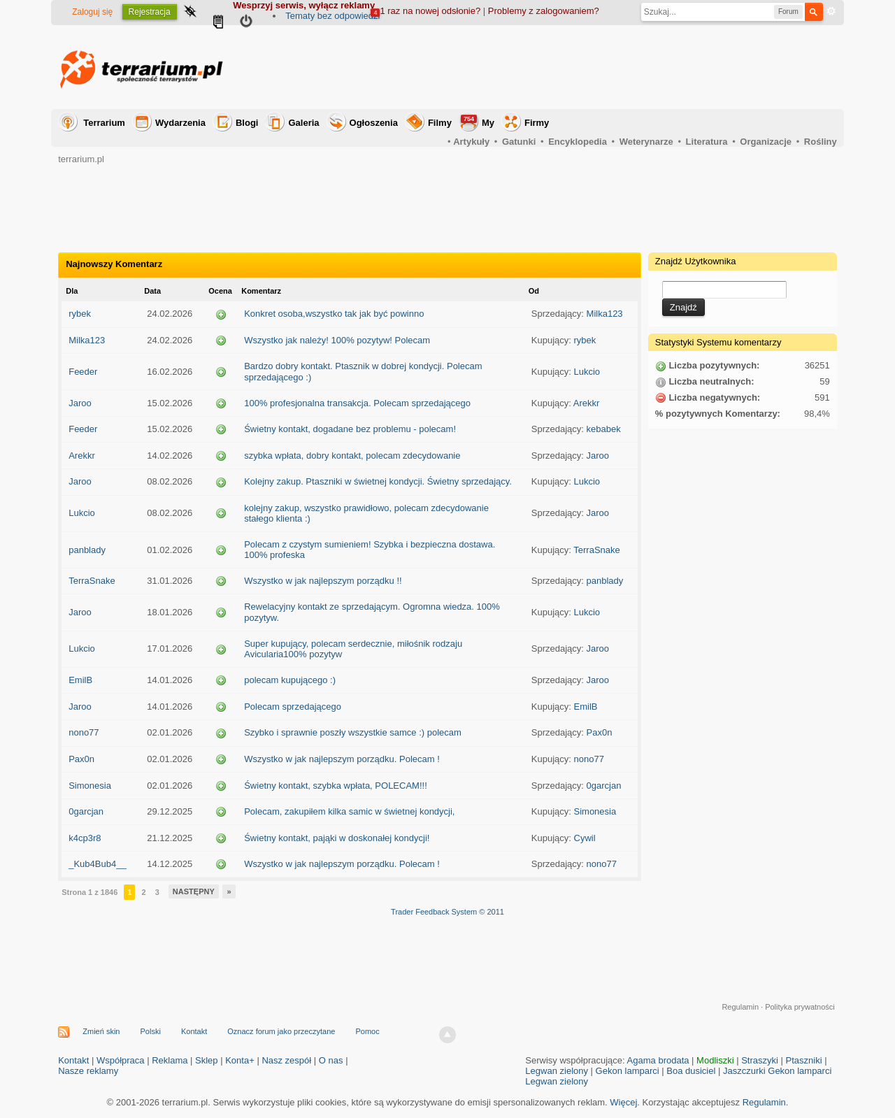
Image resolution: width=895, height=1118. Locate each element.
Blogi (247, 122)
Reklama (169, 1060)
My (477, 121)
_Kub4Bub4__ (97, 864)
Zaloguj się (92, 12)
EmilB (80, 680)
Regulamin (740, 1007)
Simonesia (90, 785)
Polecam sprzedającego (292, 706)
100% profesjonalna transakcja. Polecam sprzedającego (357, 403)
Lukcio (587, 371)
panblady (87, 550)
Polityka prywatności (800, 1007)
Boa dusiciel (690, 1071)
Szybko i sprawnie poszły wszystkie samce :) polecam (352, 732)
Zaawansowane (831, 11)
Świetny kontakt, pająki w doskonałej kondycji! (336, 838)
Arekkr (586, 403)
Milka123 (605, 313)
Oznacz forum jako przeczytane (281, 1031)
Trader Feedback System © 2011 (447, 912)
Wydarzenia (180, 122)
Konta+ (240, 1060)
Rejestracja (150, 12)
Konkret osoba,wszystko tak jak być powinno (334, 313)
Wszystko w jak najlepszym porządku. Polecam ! (342, 759)
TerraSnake (596, 550)
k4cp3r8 (85, 838)
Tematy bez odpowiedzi (332, 15)
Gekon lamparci (627, 1071)
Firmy (536, 122)
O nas (331, 1060)
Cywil (585, 838)
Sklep (206, 1060)
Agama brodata (658, 1060)
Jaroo (80, 403)
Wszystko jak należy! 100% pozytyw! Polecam (337, 340)
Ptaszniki (804, 1060)
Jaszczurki (744, 1071)
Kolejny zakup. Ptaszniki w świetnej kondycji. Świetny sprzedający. (378, 481)
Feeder (83, 371)
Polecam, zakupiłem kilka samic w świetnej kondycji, (349, 811)
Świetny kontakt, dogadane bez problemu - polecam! (350, 429)
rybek (80, 313)
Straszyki (759, 1060)
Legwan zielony (556, 1071)
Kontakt (194, 1031)
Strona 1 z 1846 (89, 892)
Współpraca (120, 1060)
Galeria (303, 122)
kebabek (604, 429)
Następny (194, 891)
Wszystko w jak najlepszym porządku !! (322, 580)
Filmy (440, 122)
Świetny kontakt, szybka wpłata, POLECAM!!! (335, 785)
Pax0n (600, 732)
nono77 (84, 732)
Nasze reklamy (88, 1071)
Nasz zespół (286, 1060)
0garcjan (604, 785)
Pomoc (367, 1031)
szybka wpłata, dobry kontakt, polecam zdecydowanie (352, 455)
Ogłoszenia (374, 122)
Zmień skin (101, 1031)
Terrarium (104, 122)
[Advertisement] (582, 67)
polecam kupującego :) (290, 680)
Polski (151, 1031)
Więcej (623, 1102)
